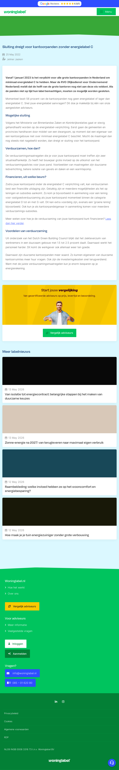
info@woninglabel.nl (21, 673)
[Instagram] (63, 701)
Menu (108, 11)
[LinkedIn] (56, 701)
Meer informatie (16, 624)
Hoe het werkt (15, 587)
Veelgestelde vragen (18, 631)
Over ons (11, 593)
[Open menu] (106, 11)
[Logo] (16, 11)
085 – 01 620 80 (19, 682)
